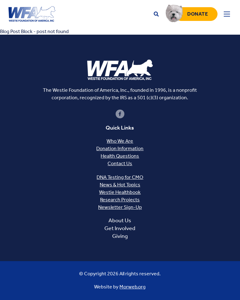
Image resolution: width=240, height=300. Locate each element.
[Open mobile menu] (227, 14)
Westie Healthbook (120, 192)
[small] (120, 114)
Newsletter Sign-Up (120, 207)
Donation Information (119, 148)
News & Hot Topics (120, 185)
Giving (120, 236)
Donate (197, 14)
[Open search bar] (156, 14)
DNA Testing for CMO (120, 177)
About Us (119, 220)
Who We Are (120, 141)
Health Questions (120, 156)
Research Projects (120, 200)
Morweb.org (132, 287)
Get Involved (119, 228)
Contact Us (120, 163)
